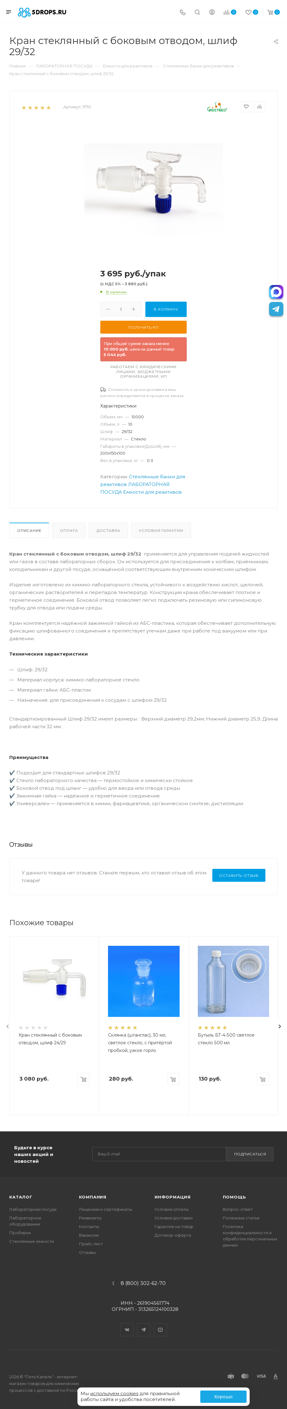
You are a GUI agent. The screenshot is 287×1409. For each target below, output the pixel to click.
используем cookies (114, 1393)
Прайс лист (91, 1243)
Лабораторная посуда (32, 1209)
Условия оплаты (172, 1209)
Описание (29, 530)
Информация (173, 1196)
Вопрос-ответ (238, 1209)
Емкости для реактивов (152, 492)
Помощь (234, 1196)
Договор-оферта (173, 1235)
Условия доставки (174, 1217)
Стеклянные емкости (31, 1241)
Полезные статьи (241, 1217)
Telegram (143, 1324)
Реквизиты (90, 1217)
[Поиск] (197, 12)
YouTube (160, 1324)
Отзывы (87, 1252)
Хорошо (223, 1396)
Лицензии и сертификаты (105, 1209)
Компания (92, 1196)
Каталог (20, 1196)
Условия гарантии (161, 530)
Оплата (69, 530)
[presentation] (8, 1026)
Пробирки (20, 1232)
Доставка (108, 530)
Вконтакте (127, 1324)
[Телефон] (182, 12)
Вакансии (89, 1235)
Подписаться (250, 1154)
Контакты (89, 1226)
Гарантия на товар (174, 1226)
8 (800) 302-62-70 (143, 1283)
